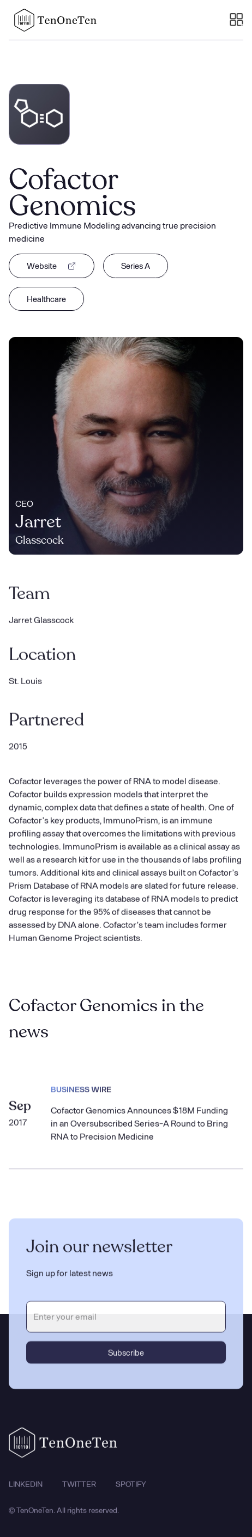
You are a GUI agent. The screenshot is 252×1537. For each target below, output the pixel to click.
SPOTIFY (131, 1492)
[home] (53, 20)
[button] (236, 20)
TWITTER (79, 1492)
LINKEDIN (26, 1492)
